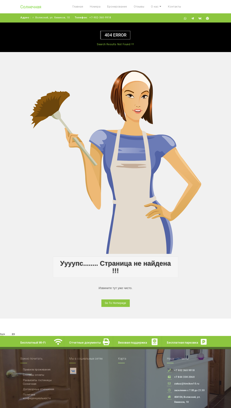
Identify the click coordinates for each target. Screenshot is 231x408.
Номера (95, 6)
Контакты (174, 6)
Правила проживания (37, 384)
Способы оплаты (33, 389)
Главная (77, 6)
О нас (156, 6)
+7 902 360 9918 (184, 385)
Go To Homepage (115, 303)
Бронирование (117, 6)
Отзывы (139, 6)
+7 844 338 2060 (184, 391)
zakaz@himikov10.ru (186, 398)
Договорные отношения (38, 404)
